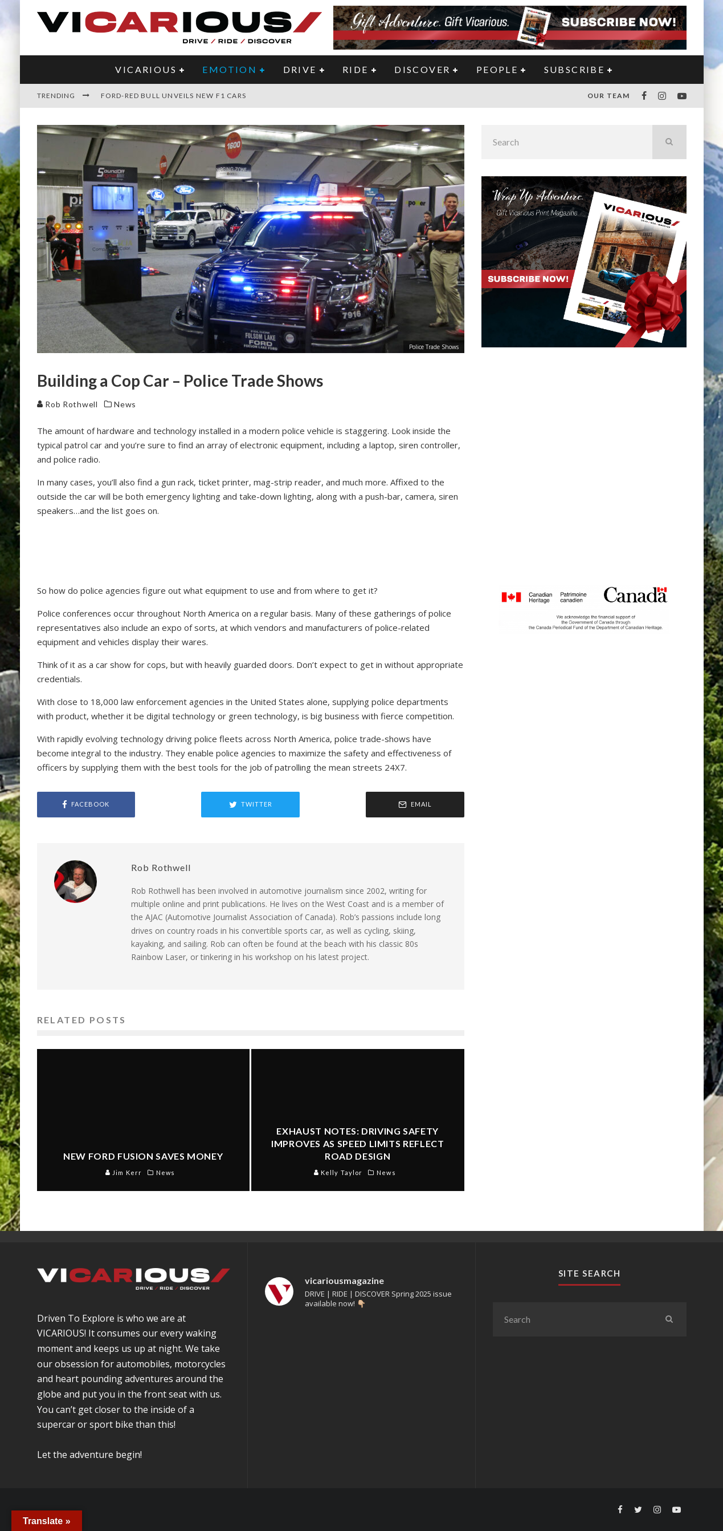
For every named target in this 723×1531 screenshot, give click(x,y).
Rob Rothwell (67, 404)
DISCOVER (422, 69)
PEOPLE (497, 69)
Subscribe (574, 69)
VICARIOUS (146, 69)
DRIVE (300, 69)
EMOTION (229, 69)
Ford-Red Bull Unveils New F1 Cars (174, 95)
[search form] (566, 142)
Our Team (608, 95)
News (125, 404)
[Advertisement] (584, 473)
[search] (669, 142)
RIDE (355, 69)
